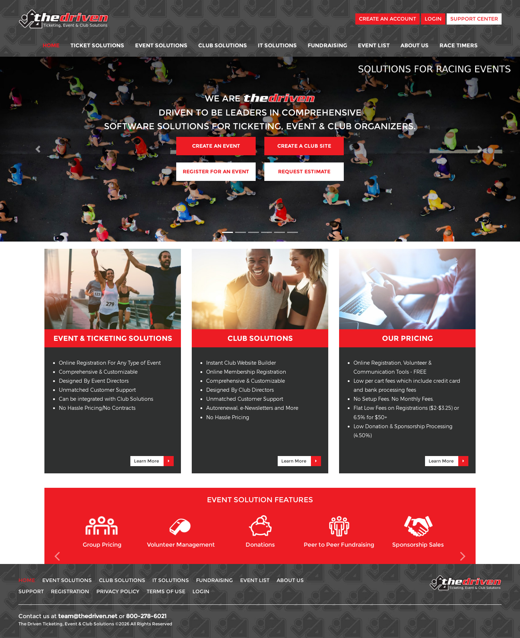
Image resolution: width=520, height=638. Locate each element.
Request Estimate (304, 171)
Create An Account (387, 19)
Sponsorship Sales (418, 531)
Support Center (474, 19)
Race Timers (458, 45)
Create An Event (216, 146)
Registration (70, 591)
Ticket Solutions (97, 45)
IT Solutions (277, 45)
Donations (260, 531)
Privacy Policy (117, 591)
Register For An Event (216, 171)
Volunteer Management (181, 531)
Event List (374, 45)
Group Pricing (102, 531)
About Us (414, 45)
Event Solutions (161, 45)
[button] (39, 149)
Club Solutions (222, 45)
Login (433, 19)
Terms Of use (166, 591)
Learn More (154, 461)
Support (31, 591)
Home (51, 45)
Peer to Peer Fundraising (339, 531)
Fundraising (327, 45)
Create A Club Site (304, 146)
